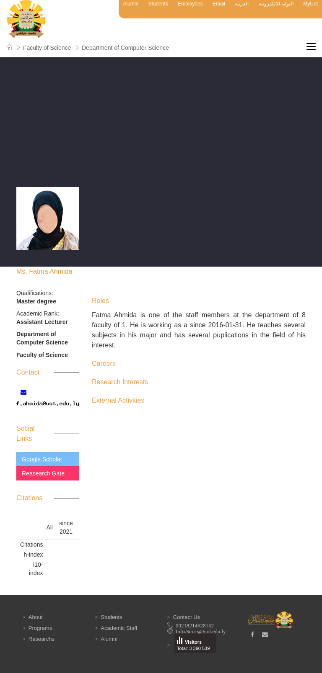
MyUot (310, 4)
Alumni (130, 4)
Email (219, 4)
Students (158, 4)
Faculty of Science (47, 48)
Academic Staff (119, 628)
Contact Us (186, 617)
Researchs (42, 639)
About (36, 617)
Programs (40, 628)
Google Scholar (42, 459)
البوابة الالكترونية (276, 4)
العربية (242, 4)
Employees (190, 4)
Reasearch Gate (43, 473)
